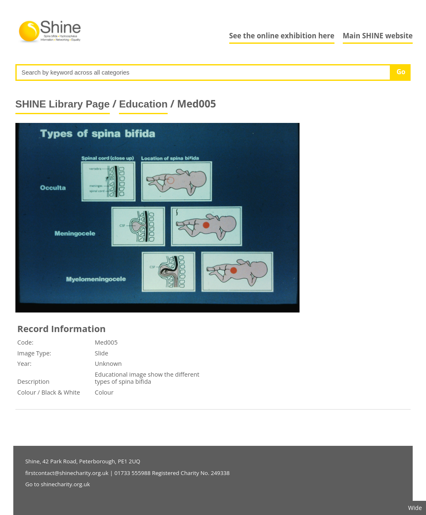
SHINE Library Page (62, 104)
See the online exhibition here (281, 35)
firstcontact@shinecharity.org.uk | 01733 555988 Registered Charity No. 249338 (127, 473)
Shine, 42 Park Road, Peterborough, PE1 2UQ (82, 461)
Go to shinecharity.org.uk (57, 484)
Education (143, 104)
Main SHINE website (378, 35)
